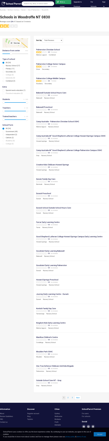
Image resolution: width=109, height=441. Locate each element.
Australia (3, 10)
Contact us (4, 422)
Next (78, 398)
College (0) (10, 75)
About (2, 413)
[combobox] (38, 3)
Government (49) (12, 131)
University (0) (10, 78)
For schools (86, 416)
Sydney (57, 413)
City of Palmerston (34, 10)
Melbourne (58, 416)
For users (85, 413)
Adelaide (58, 425)
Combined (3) (10, 81)
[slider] (11, 54)
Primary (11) (10, 69)
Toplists (30, 419)
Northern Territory (13, 10)
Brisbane (58, 419)
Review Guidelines (6, 416)
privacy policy (70, 436)
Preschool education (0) (14, 93)
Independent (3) (11, 134)
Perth (56, 422)
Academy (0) (10, 141)
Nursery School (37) (13, 65)
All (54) (8, 62)
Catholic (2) (10, 137)
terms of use (81, 436)
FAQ (1, 419)
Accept (99, 434)
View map (17, 43)
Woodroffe (45, 10)
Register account (33, 413)
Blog (28, 416)
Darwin (23, 10)
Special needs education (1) (15, 90)
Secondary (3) (11, 72)
